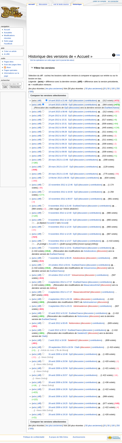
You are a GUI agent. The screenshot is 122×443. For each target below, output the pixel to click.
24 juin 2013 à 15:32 (57, 116)
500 (31, 91)
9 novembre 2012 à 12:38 (59, 220)
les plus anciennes (54, 88)
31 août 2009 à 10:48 (58, 354)
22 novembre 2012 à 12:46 (60, 185)
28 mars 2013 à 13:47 (58, 167)
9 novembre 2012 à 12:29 (59, 234)
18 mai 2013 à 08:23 (57, 144)
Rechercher (5, 80)
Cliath (44, 336)
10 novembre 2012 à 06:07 (60, 199)
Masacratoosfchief (92, 285)
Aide (118, 55)
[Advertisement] (75, 30)
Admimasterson (90, 302)
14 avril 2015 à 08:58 (57, 105)
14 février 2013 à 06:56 (58, 178)
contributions (90, 101)
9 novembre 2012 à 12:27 (59, 241)
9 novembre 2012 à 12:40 (59, 213)
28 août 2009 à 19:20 (58, 407)
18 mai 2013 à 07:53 (57, 156)
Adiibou (53, 288)
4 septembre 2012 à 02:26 (60, 299)
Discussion (43, 4)
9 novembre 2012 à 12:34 (59, 227)
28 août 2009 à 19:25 (58, 396)
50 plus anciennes (93, 88)
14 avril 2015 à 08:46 (57, 112)
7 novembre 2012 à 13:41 (59, 248)
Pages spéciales (10, 70)
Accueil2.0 (51, 223)
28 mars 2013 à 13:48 (58, 160)
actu (34, 105)
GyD (66, 108)
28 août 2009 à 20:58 (58, 361)
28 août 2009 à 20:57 (58, 375)
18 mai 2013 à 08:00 (57, 152)
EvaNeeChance (112, 108)
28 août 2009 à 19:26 (58, 389)
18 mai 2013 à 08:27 (57, 136)
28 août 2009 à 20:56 (58, 382)
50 (108, 88)
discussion (78, 101)
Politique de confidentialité (33, 437)
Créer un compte (99, 1)
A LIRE (7, 54)
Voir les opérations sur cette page (42, 60)
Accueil (64, 223)
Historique (77, 4)
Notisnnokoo (83, 316)
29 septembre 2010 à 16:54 (60, 347)
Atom (9, 67)
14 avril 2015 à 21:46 (57, 101)
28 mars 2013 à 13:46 (58, 174)
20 (105, 88)
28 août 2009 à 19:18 (58, 414)
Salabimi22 (82, 333)
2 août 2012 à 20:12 (57, 330)
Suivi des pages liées (12, 65)
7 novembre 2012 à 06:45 (59, 258)
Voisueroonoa (90, 268)
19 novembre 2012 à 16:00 (60, 192)
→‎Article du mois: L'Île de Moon (53, 350)
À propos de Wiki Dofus (58, 437)
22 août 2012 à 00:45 (58, 323)
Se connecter (113, 1)
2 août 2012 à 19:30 (57, 340)
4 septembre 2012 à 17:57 (60, 282)
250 (118, 88)
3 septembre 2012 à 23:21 (60, 306)
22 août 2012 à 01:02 (58, 313)
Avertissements (79, 437)
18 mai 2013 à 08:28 (57, 132)
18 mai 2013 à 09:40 (57, 128)
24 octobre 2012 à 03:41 (59, 265)
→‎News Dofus (46, 357)
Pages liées (8, 62)
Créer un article (10, 51)
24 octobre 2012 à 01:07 (59, 275)
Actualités (8, 33)
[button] (74, 68)
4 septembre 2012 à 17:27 (60, 292)
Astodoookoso (90, 251)
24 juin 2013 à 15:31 (57, 120)
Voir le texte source (61, 4)
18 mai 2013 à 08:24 (57, 140)
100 (113, 88)
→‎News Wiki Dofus (43, 364)
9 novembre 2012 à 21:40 (59, 206)
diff (39, 101)
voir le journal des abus (65, 60)
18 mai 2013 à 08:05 (57, 148)
